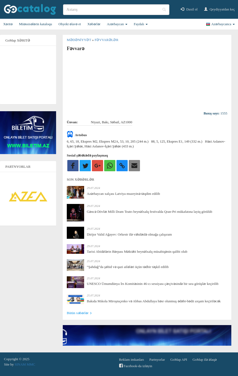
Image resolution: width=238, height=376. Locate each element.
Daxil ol (189, 9)
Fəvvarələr (106, 40)
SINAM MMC (25, 364)
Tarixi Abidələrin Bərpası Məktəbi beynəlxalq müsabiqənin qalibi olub (137, 252)
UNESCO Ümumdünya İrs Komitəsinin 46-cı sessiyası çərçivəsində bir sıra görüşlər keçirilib (153, 284)
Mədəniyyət (79, 40)
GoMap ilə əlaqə (205, 360)
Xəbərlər (93, 24)
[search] (116, 9)
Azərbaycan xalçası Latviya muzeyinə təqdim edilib (123, 194)
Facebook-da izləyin (135, 365)
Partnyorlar (157, 360)
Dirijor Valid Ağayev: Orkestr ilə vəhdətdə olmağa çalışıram (129, 234)
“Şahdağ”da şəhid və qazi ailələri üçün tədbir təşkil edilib (128, 267)
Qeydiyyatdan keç (219, 9)
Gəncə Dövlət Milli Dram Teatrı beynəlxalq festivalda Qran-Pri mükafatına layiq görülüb (149, 212)
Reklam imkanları (131, 360)
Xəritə (8, 24)
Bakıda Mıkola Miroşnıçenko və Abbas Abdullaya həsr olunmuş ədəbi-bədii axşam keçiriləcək (154, 301)
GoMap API (178, 360)
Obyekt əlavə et (69, 24)
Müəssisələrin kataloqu (35, 24)
